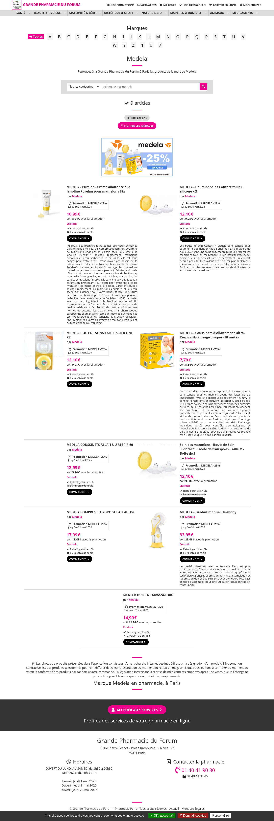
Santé (20, 13)
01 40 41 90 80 (195, 770)
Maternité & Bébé (82, 13)
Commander (79, 238)
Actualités (146, 5)
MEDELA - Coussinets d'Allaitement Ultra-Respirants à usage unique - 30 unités (212, 335)
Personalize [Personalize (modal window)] (220, 815)
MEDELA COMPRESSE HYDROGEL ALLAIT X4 (100, 512)
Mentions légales (193, 808)
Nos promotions (120, 5)
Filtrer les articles (137, 125)
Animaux (217, 13)
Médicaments (242, 13)
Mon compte (250, 5)
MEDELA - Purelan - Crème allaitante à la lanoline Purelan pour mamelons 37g (98, 189)
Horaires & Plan (192, 5)
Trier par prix (137, 118)
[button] (29, 13)
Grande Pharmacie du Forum (51, 4)
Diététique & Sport (118, 13)
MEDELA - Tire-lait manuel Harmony (208, 512)
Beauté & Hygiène (47, 13)
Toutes (36, 36)
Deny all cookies (193, 815)
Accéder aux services (137, 709)
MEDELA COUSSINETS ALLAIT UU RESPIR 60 (100, 445)
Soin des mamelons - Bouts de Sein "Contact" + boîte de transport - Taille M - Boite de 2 (212, 449)
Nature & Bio (152, 13)
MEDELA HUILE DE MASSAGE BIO (148, 595)
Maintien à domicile (186, 13)
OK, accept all (161, 815)
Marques (168, 5)
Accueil (174, 808)
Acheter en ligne (222, 5)
